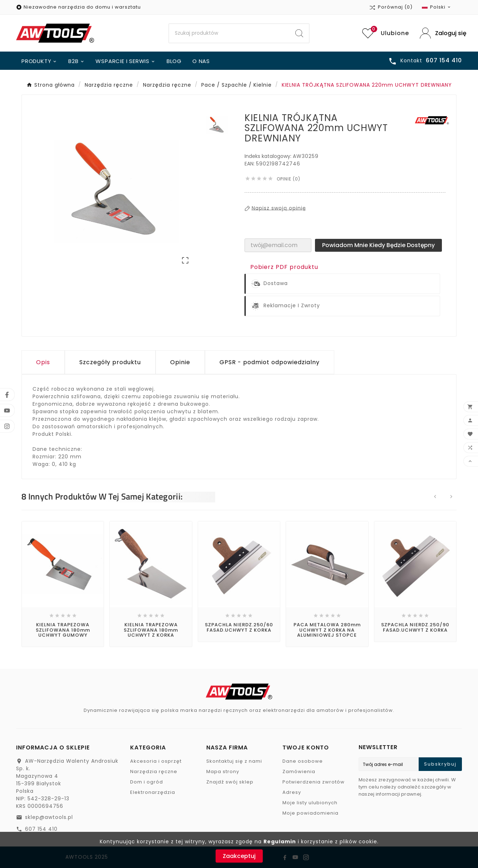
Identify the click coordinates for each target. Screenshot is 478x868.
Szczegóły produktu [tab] (110, 362)
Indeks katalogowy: (269, 156)
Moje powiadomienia (310, 813)
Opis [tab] (43, 362)
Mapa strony (222, 771)
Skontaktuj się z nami (234, 761)
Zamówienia (298, 771)
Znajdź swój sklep (229, 781)
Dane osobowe (302, 761)
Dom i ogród (146, 781)
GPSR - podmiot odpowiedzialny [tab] (270, 362)
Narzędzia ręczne (153, 771)
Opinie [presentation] (180, 362)
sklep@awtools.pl (49, 817)
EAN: (250, 163)
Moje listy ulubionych (309, 802)
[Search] (229, 33)
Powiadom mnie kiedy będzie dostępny (378, 245)
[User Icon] (441, 33)
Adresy (291, 792)
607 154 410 (41, 829)
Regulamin (279, 841)
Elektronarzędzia (152, 792)
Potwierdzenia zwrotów (313, 781)
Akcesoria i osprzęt (156, 761)
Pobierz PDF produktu (284, 267)
